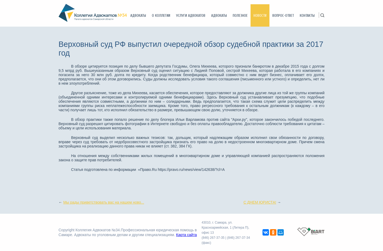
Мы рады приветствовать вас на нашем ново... (103, 202)
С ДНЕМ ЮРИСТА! (259, 202)
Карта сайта (186, 235)
